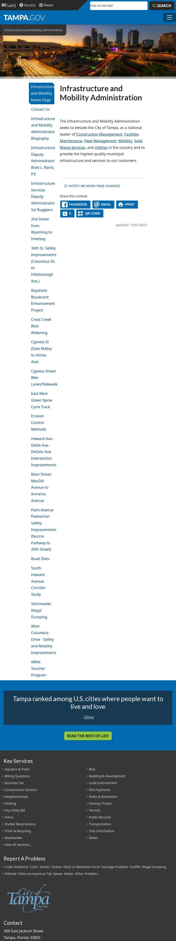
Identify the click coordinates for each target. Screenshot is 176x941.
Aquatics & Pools (17, 769)
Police (9, 817)
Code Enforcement (103, 783)
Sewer (57, 873)
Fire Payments (99, 790)
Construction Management (99, 134)
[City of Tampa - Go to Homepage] (24, 17)
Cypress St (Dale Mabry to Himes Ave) (41, 351)
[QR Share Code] (89, 213)
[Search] (161, 5)
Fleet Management (100, 140)
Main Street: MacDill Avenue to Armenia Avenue (41, 487)
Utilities (101, 147)
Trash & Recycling (18, 831)
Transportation (100, 824)
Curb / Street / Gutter (46, 867)
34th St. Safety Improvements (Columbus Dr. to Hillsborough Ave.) (42, 265)
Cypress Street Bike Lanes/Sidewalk (42, 378)
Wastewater (13, 838)
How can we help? (101, 6)
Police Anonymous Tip (34, 873)
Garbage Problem (114, 867)
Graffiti (135, 867)
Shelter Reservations (20, 824)
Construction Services (21, 790)
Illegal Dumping (154, 867)
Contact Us (40, 109)
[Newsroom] (46, 5)
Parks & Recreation (103, 796)
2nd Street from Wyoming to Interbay (41, 229)
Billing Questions (17, 776)
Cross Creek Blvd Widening (41, 326)
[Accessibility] (27, 5)
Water (93, 838)
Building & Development (107, 776)
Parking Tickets (100, 803)
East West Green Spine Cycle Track (41, 400)
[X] (67, 213)
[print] (127, 205)
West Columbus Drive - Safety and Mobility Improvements (42, 639)
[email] (103, 205)
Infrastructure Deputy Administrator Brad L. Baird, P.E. (42, 161)
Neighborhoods (16, 796)
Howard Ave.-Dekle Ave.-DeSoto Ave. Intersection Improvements (42, 451)
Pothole (10, 873)
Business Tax (14, 783)
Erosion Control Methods (38, 422)
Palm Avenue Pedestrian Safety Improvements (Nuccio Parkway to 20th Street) (42, 529)
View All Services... (18, 844)
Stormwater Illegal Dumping (41, 610)
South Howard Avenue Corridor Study (38, 581)
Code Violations (16, 867)
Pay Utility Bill (15, 810)
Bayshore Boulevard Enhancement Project (42, 300)
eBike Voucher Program (38, 668)
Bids (92, 769)
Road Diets (40, 558)
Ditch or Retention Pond (81, 867)
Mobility (125, 140)
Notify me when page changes (92, 186)
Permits (95, 810)
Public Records (100, 817)
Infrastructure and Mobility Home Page (42, 93)
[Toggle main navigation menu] (169, 17)
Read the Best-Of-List (88, 735)
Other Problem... (87, 873)
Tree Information (101, 831)
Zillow (89, 717)
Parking (10, 803)
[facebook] (75, 205)
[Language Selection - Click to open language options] (9, 5)
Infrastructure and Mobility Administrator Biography (42, 128)
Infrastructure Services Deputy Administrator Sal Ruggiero (42, 196)
